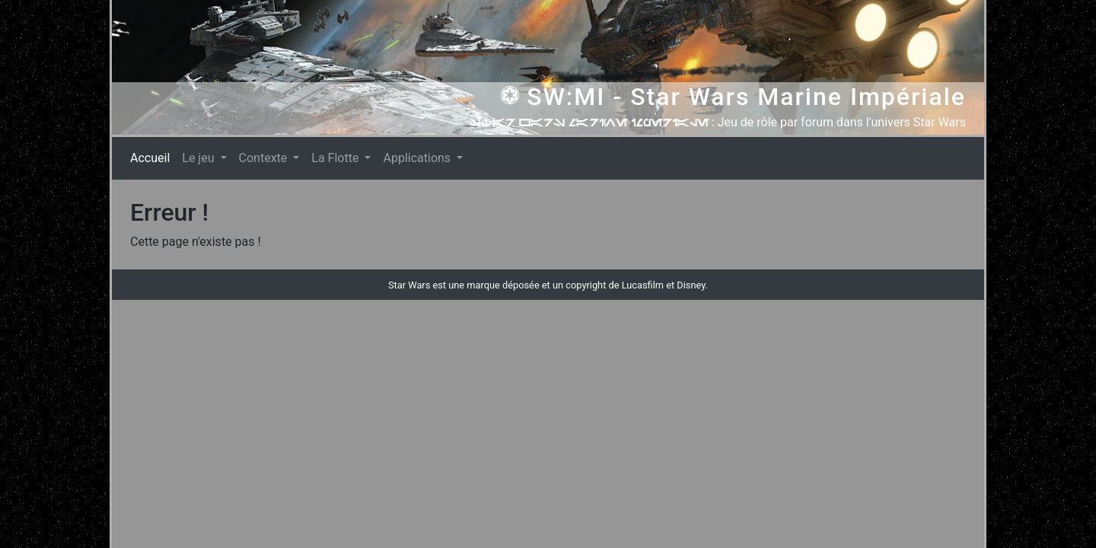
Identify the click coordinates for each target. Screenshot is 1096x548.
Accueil (153, 157)
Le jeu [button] (199, 158)
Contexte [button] (265, 158)
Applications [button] (418, 158)
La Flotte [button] (336, 158)
